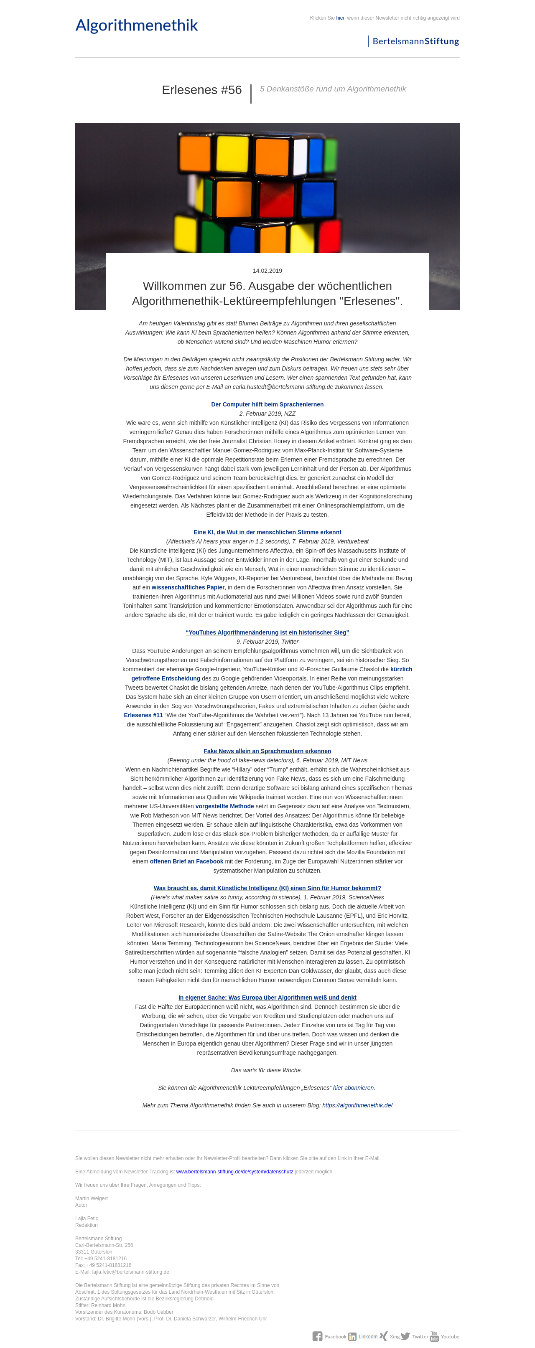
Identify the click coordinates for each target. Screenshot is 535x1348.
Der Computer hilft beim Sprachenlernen (267, 404)
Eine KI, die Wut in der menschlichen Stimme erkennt (267, 532)
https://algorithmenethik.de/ (357, 1105)
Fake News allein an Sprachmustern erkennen (267, 751)
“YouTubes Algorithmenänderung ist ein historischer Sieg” (267, 632)
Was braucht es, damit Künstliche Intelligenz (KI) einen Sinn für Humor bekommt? (267, 888)
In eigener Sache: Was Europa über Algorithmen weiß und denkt (267, 997)
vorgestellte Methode (225, 806)
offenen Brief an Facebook (187, 861)
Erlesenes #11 (143, 715)
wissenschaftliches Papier (188, 587)
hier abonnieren (353, 1087)
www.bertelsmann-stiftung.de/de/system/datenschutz (234, 1172)
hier (340, 18)
